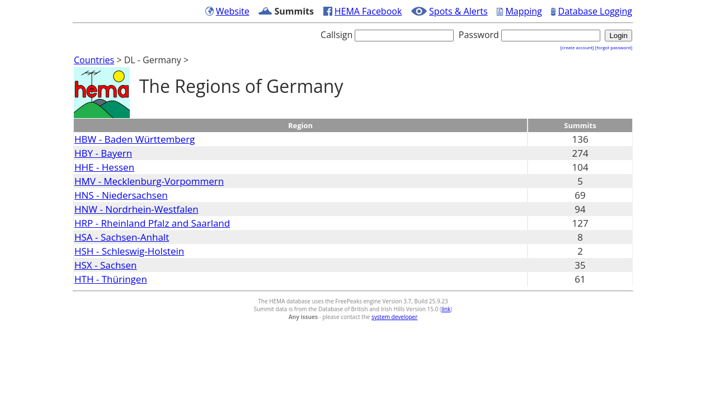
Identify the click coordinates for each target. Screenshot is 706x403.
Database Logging (595, 11)
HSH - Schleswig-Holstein (129, 251)
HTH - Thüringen (110, 279)
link (445, 309)
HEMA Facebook (368, 11)
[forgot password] (613, 47)
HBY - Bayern (103, 153)
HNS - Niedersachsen (121, 195)
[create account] (577, 47)
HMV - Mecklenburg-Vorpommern (149, 181)
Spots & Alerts (458, 11)
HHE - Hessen (104, 167)
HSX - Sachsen (105, 265)
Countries (94, 60)
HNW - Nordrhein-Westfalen (136, 209)
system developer (394, 317)
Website (233, 11)
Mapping (523, 11)
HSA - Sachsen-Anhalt (121, 237)
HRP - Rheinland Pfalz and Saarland (152, 223)
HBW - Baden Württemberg (134, 139)
